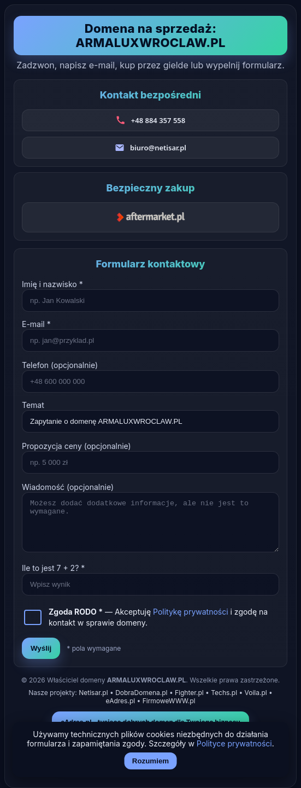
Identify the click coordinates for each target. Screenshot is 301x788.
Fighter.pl (189, 692)
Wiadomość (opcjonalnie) (68, 487)
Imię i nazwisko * (52, 284)
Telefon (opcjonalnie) (60, 365)
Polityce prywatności (234, 743)
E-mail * (36, 324)
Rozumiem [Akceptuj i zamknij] (150, 761)
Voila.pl (256, 692)
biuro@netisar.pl (158, 147)
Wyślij (41, 648)
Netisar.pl (93, 692)
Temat (33, 405)
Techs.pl (224, 692)
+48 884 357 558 (158, 120)
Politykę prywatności (190, 611)
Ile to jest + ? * (53, 568)
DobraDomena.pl (141, 692)
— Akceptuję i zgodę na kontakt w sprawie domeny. (158, 617)
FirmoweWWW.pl (169, 701)
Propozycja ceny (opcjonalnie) (76, 446)
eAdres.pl (120, 701)
